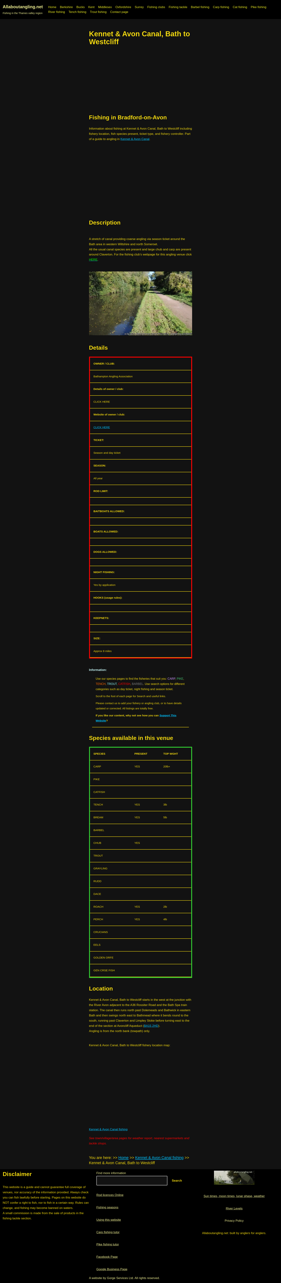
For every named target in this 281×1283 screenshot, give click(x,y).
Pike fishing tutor (107, 1244)
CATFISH (124, 683)
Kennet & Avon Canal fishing (108, 1129)
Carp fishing (221, 7)
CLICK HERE (102, 427)
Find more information (111, 1173)
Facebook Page (107, 1257)
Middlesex (105, 7)
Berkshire (66, 7)
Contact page (119, 12)
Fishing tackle (178, 7)
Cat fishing (240, 7)
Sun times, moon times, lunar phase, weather (234, 1196)
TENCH (101, 683)
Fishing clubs (156, 7)
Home (52, 7)
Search (177, 1180)
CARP (171, 678)
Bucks (80, 7)
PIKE (180, 678)
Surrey (139, 7)
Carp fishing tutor (108, 1232)
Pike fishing (258, 7)
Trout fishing (98, 12)
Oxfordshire (123, 7)
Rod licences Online (109, 1195)
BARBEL (137, 683)
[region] (140, 80)
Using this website (108, 1220)
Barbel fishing (200, 7)
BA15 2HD (151, 1026)
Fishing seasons (107, 1207)
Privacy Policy (234, 1220)
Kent (91, 7)
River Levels (234, 1208)
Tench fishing (77, 12)
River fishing (56, 12)
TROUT (111, 683)
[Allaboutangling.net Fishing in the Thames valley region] (23, 9)
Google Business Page (111, 1269)
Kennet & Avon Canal (134, 139)
